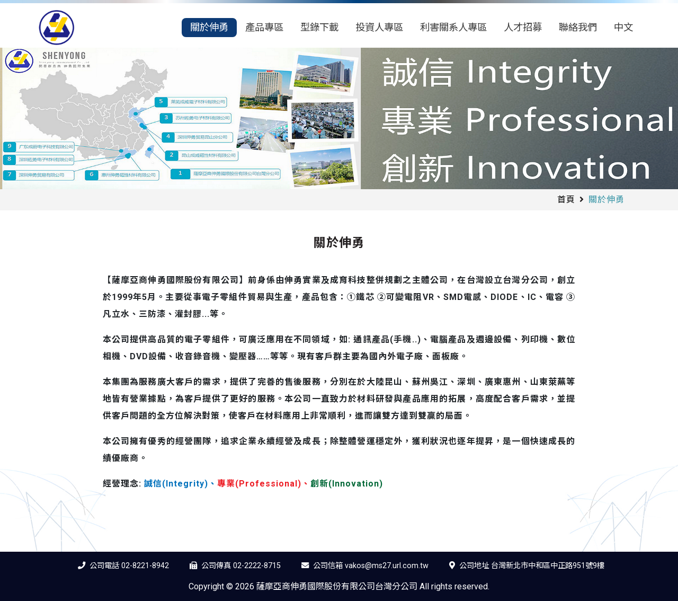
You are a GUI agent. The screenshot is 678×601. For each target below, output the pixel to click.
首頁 (566, 200)
